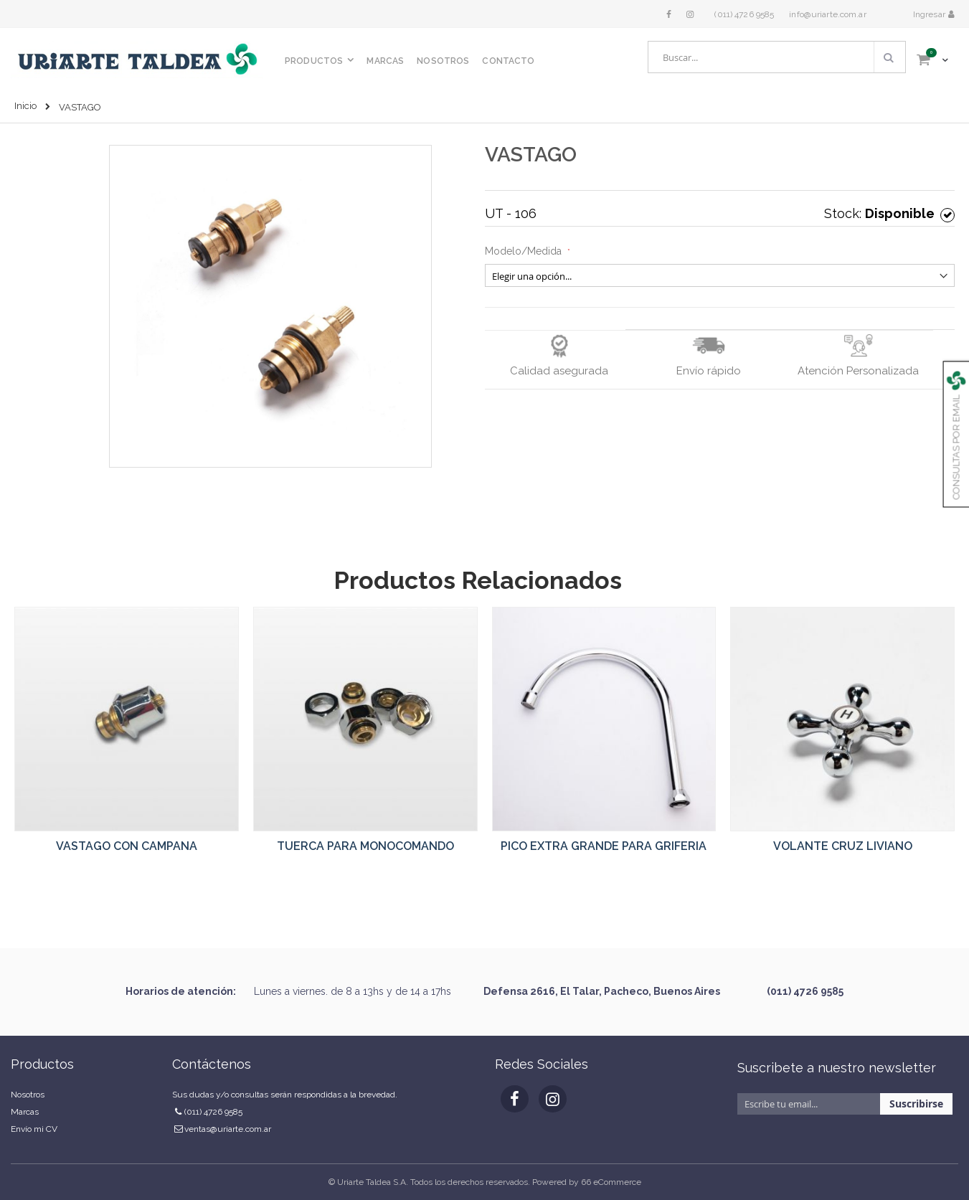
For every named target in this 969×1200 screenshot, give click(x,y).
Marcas (25, 1112)
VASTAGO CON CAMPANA (126, 846)
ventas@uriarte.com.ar (227, 1129)
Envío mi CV (34, 1129)
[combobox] (777, 57)
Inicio (25, 105)
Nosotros (27, 1095)
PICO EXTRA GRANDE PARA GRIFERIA (603, 846)
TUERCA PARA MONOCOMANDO (365, 846)
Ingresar (930, 14)
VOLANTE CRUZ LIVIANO (842, 846)
